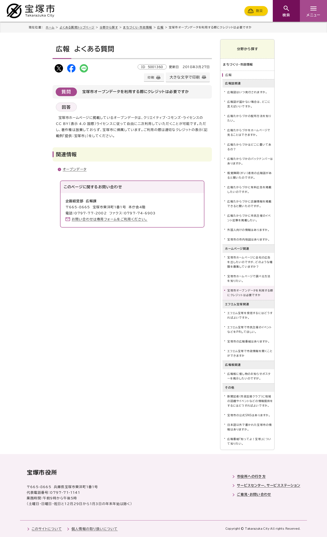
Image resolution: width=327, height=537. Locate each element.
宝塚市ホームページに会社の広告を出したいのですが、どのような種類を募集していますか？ (250, 262)
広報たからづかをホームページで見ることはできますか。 (248, 132)
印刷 (151, 77)
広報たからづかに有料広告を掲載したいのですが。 (249, 189)
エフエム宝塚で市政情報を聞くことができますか (250, 353)
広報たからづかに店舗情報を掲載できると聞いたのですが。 (249, 203)
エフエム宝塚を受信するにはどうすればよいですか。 (250, 315)
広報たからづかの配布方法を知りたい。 (249, 118)
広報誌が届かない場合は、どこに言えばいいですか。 (248, 104)
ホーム (50, 27)
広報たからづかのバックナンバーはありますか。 (250, 161)
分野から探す (109, 27)
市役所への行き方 (251, 476)
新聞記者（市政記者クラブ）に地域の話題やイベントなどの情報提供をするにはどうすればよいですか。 (250, 401)
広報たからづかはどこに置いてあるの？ (249, 146)
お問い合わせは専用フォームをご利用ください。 (109, 219)
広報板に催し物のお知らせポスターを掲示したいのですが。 (248, 376)
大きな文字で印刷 (185, 77)
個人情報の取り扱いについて (95, 528)
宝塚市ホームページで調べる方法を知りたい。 (248, 278)
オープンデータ (75, 169)
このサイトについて (47, 528)
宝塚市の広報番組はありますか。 (248, 341)
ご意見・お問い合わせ (254, 494)
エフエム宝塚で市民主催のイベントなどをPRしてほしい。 (249, 329)
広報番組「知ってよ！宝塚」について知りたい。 (249, 441)
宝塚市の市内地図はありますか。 (248, 239)
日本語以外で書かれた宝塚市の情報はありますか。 (249, 427)
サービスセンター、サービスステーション (268, 485)
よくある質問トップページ (77, 27)
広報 (160, 27)
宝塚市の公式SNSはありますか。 (248, 415)
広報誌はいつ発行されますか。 (247, 92)
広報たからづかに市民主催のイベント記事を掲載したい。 (249, 218)
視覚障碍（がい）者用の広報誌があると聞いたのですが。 (249, 175)
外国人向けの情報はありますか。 (248, 230)
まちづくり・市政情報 (137, 27)
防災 (259, 10)
